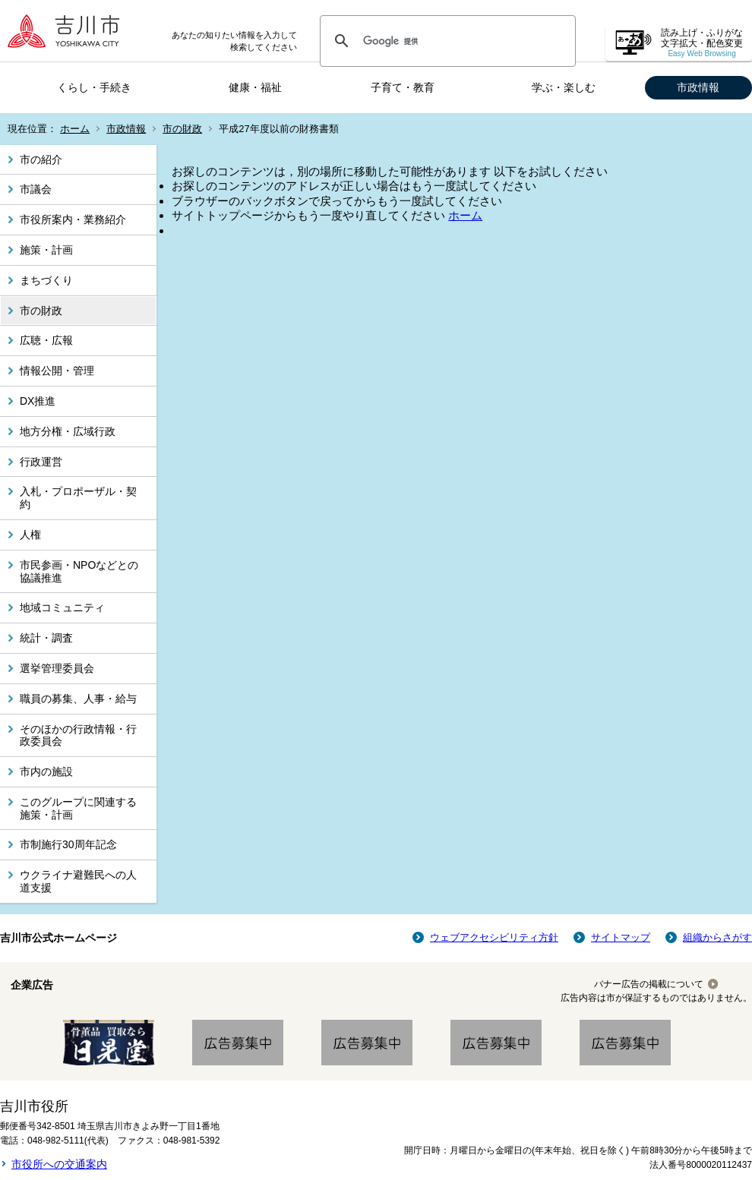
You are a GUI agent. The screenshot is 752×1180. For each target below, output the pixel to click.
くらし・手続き (94, 87)
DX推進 (37, 401)
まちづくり (46, 280)
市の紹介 (41, 159)
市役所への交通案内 (59, 1164)
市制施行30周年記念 (68, 844)
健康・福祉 (255, 87)
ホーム (75, 128)
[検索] (445, 41)
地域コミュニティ (62, 607)
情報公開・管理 (57, 370)
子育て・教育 (402, 87)
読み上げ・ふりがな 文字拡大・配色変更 (702, 42)
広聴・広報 (46, 340)
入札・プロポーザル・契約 (78, 497)
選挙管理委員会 (57, 668)
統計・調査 (46, 638)
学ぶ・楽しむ (564, 87)
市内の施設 (46, 771)
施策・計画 (46, 250)
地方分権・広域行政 (67, 431)
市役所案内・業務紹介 (73, 219)
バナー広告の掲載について (648, 984)
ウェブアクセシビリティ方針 (494, 937)
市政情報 (698, 87)
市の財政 (182, 128)
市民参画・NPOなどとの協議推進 (79, 571)
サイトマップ (620, 937)
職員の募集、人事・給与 (78, 699)
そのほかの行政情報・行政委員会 (78, 735)
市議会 (36, 189)
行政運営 (41, 462)
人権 (30, 534)
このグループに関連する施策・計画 (78, 808)
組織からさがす (717, 937)
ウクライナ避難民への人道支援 (78, 881)
